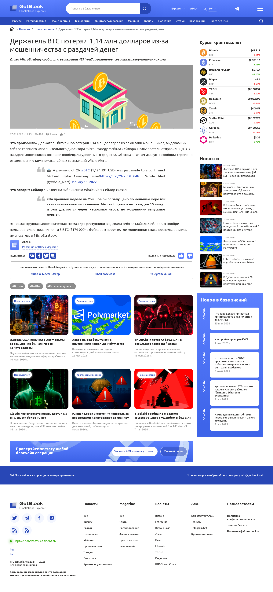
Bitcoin (159, 515)
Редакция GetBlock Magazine (40, 246)
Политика (164, 20)
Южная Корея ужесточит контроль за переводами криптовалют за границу (100, 415)
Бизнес (88, 521)
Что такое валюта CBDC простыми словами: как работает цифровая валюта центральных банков (232, 363)
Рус (12, 549)
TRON (158, 552)
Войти (213, 8)
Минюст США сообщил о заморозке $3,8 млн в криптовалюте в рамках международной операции (239, 190)
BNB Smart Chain (165, 564)
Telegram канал (161, 273)
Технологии (82, 20)
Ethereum (161, 521)
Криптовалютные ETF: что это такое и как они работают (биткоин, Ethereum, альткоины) (234, 391)
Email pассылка (105, 273)
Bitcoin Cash (162, 527)
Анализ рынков (129, 533)
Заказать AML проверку (129, 451)
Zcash (158, 533)
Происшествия (60, 20)
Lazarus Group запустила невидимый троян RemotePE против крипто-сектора (241, 226)
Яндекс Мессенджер (45, 273)
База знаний (197, 20)
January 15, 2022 (84, 182)
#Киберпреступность (60, 286)
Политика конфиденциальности (241, 517)
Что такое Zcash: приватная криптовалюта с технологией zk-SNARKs (233, 316)
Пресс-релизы (218, 20)
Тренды (149, 20)
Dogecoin (161, 558)
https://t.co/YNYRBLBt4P (119, 176)
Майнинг (133, 20)
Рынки (87, 527)
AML (193, 8)
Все (85, 515)
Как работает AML (202, 515)
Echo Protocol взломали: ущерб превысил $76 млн (239, 261)
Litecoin (160, 546)
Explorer (176, 8)
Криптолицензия (202, 533)
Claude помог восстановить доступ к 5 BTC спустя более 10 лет (38, 415)
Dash (158, 540)
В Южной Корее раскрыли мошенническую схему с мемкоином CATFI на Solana (240, 208)
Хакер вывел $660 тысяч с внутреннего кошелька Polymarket (98, 341)
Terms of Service (237, 525)
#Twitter (35, 286)
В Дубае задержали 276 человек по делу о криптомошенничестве (238, 280)
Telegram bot (199, 527)
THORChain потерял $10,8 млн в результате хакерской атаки (158, 341)
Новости (16, 20)
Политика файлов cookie (243, 531)
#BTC (85, 170)
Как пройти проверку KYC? (231, 339)
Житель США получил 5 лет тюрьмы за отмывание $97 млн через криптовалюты (37, 343)
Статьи (180, 20)
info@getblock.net (252, 475)
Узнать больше (173, 451)
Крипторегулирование (108, 20)
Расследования (36, 20)
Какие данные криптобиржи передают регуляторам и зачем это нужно (235, 417)
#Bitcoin (17, 286)
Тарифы (196, 521)
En (11, 554)
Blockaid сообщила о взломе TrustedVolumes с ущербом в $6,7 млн (162, 415)
